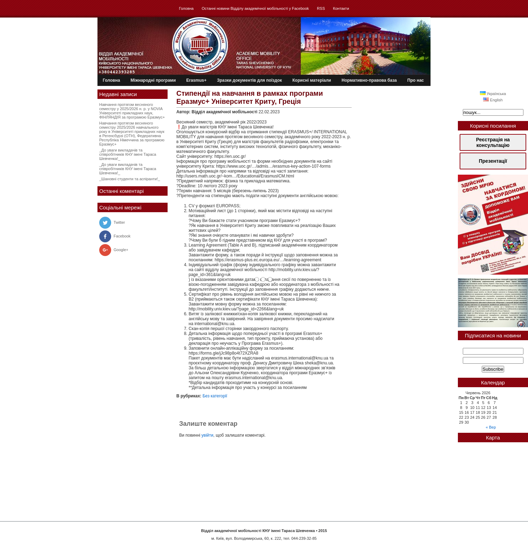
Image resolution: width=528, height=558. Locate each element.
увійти (208, 435)
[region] (493, 225)
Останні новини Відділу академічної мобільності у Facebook (255, 8)
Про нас (415, 80)
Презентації (493, 161)
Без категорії (215, 396)
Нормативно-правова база (369, 80)
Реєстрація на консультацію (493, 142)
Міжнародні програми (153, 80)
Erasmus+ (196, 80)
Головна (186, 8)
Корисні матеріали (311, 80)
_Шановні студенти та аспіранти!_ (129, 179)
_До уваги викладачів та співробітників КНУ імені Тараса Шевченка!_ (127, 154)
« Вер (491, 427)
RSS (321, 8)
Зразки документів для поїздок (249, 80)
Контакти (341, 8)
